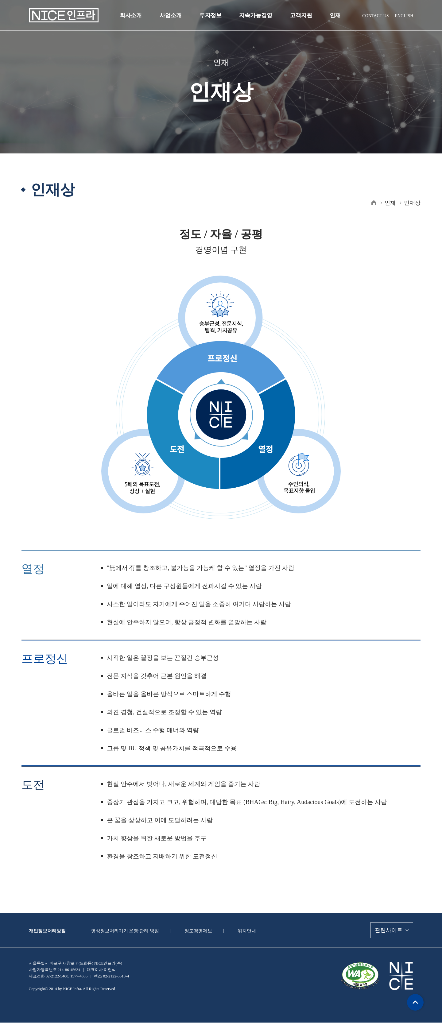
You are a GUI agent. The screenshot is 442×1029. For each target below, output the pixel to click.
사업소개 (173, 15)
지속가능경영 (255, 15)
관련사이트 (388, 930)
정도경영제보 (191, 931)
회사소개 (134, 15)
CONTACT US (376, 15)
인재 (332, 15)
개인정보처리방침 (46, 931)
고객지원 (299, 15)
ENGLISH (404, 15)
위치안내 (238, 931)
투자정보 (211, 15)
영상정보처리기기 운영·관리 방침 (121, 931)
